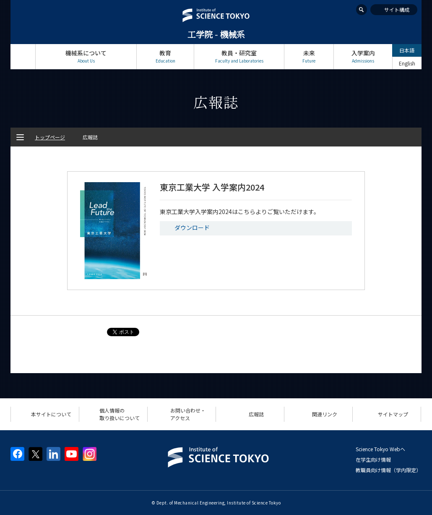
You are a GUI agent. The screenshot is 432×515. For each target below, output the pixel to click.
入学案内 (363, 56)
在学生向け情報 (373, 459)
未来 (308, 56)
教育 (165, 56)
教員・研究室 (239, 56)
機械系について (86, 56)
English (407, 63)
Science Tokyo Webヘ (380, 448)
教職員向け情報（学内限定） (388, 469)
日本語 (406, 50)
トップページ (22, 56)
